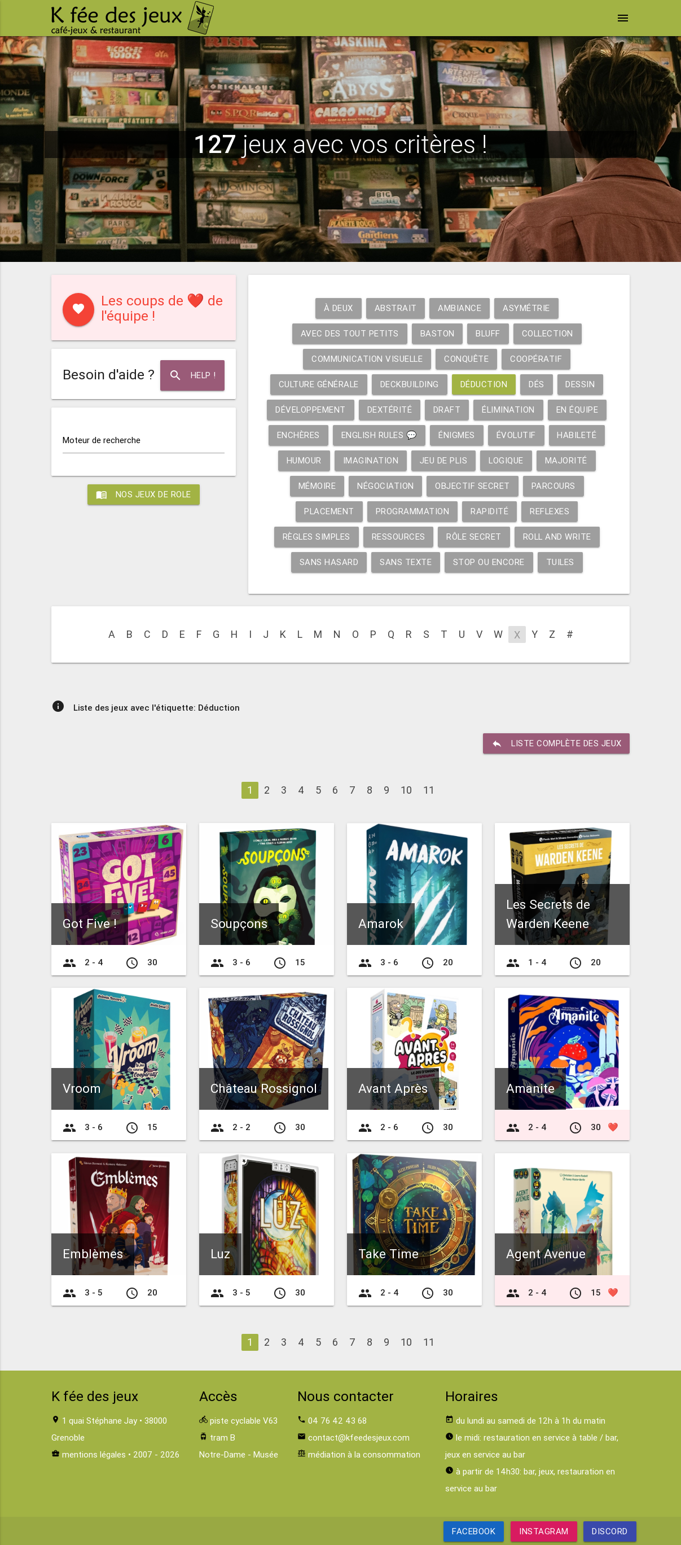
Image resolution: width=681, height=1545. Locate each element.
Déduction (484, 384)
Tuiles (560, 562)
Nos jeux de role (143, 494)
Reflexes (550, 511)
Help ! (192, 375)
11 (428, 790)
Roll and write (557, 536)
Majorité (567, 460)
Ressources (398, 536)
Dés (538, 384)
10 (406, 790)
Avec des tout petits (349, 333)
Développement (310, 409)
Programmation (413, 511)
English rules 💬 (379, 435)
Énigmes (456, 435)
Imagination (370, 460)
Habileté (578, 435)
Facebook (473, 1531)
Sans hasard (328, 562)
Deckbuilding (410, 384)
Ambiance (459, 308)
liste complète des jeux (556, 743)
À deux (338, 308)
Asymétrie (526, 308)
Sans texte (405, 562)
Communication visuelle (367, 358)
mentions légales (94, 1454)
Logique (506, 460)
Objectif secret (472, 485)
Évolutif (517, 435)
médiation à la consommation (364, 1454)
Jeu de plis (443, 460)
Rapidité (489, 511)
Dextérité (389, 409)
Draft (447, 409)
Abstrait (395, 308)
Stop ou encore (488, 562)
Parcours (553, 485)
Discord (610, 1531)
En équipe (578, 409)
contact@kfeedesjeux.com (359, 1437)
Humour (302, 460)
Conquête (467, 358)
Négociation (385, 485)
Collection (547, 333)
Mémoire (317, 485)
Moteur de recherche (101, 440)
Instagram (544, 1531)
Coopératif (537, 358)
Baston (436, 333)
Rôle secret (474, 536)
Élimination (508, 409)
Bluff (487, 333)
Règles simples (315, 536)
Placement (329, 511)
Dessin (581, 384)
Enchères (297, 435)
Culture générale (318, 384)
